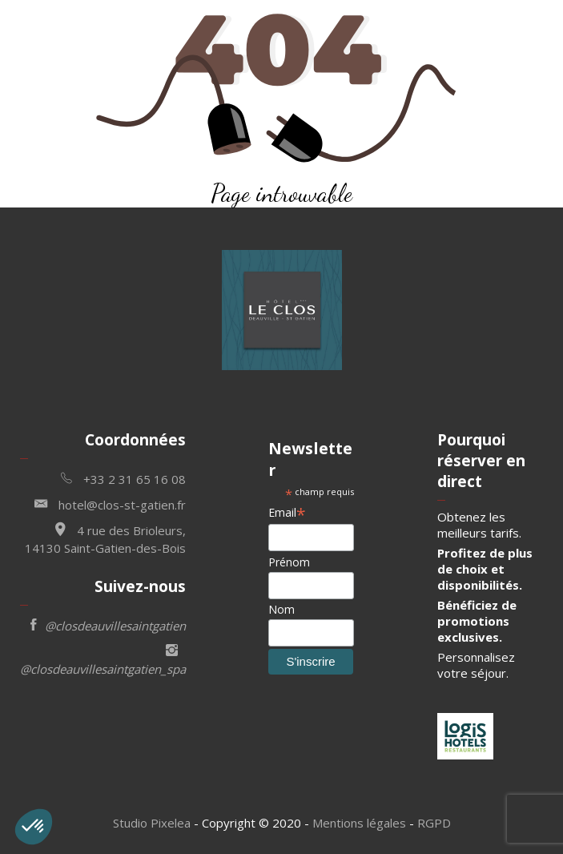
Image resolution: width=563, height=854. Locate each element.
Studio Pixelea (152, 823)
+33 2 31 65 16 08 (123, 478)
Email (287, 512)
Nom (281, 609)
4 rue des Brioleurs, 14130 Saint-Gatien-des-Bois (105, 537)
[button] (33, 827)
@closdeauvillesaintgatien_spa (103, 658)
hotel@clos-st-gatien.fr (110, 503)
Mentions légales (359, 823)
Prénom (289, 562)
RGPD (434, 823)
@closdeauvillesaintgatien (108, 624)
